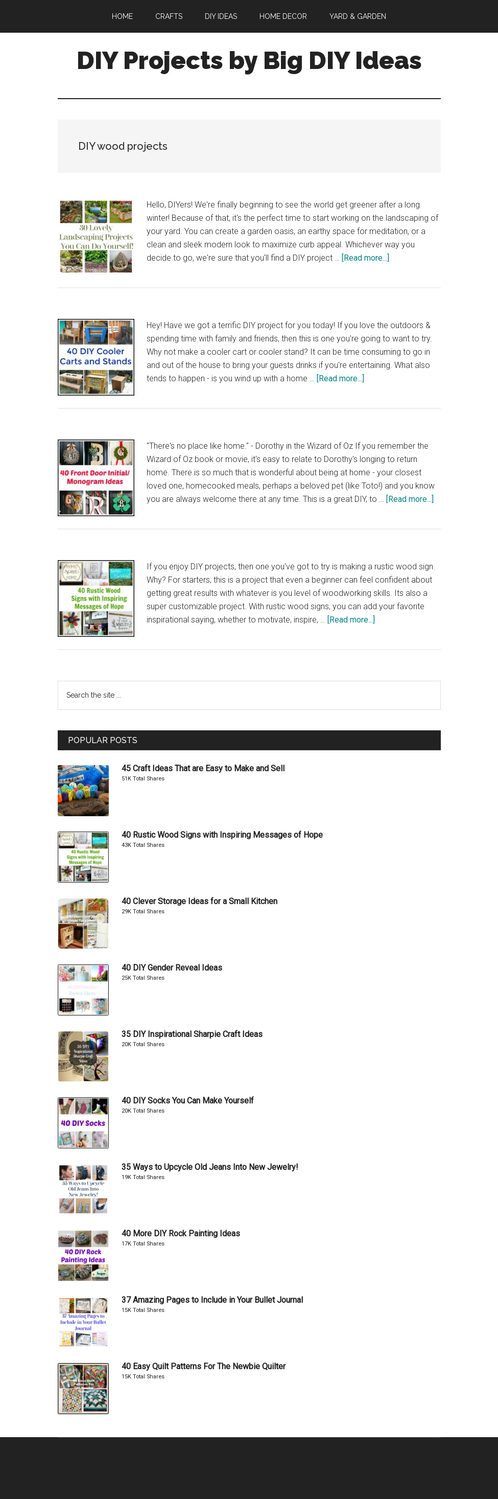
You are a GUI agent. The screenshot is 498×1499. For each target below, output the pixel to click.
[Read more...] (365, 258)
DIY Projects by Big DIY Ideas (249, 60)
